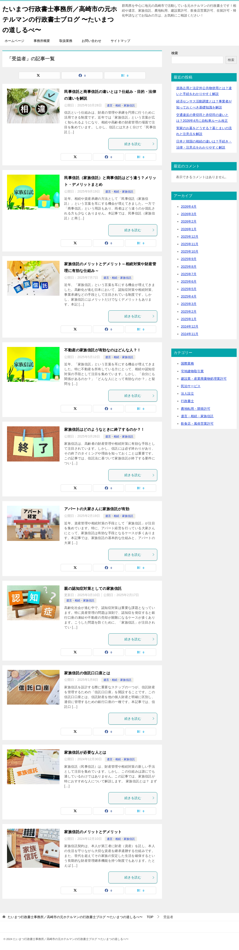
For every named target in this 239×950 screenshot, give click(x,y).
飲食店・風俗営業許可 (197, 423)
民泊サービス (190, 386)
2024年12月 (189, 326)
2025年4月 (189, 296)
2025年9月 (189, 259)
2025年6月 (189, 281)
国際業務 (187, 363)
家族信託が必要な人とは (85, 752)
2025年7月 (189, 274)
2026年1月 (189, 229)
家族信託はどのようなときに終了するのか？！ (104, 429)
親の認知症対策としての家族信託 (93, 588)
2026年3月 (189, 214)
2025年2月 (189, 311)
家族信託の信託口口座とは (87, 673)
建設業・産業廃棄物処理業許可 (204, 378)
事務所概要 (42, 41)
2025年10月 (189, 251)
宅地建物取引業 (192, 371)
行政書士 (187, 401)
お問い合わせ (91, 41)
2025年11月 (189, 244)
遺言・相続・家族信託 (121, 105)
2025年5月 (189, 289)
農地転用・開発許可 (195, 409)
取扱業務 (65, 41)
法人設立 (187, 393)
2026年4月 (189, 206)
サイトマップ (120, 41)
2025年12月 (189, 236)
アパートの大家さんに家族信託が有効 (96, 509)
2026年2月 (189, 221)
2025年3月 (189, 304)
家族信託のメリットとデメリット (93, 832)
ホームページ (14, 41)
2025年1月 (189, 319)
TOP (80, 917)
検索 (174, 53)
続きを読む (139, 144)
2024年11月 (189, 334)
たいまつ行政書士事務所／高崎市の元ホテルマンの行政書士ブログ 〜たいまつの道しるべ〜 (59, 18)
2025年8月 (189, 266)
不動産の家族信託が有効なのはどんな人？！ (102, 350)
